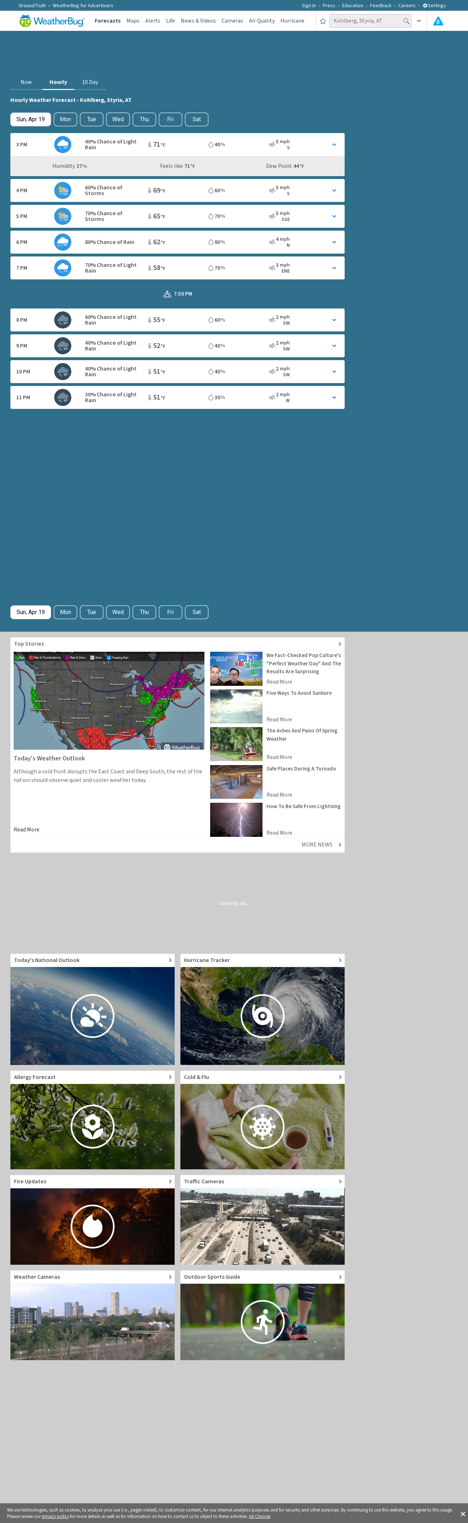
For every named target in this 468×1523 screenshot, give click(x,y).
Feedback (381, 5)
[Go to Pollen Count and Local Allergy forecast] (92, 1120)
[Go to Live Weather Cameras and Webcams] (92, 1315)
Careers (407, 5)
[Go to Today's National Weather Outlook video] (92, 1009)
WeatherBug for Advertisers (83, 5)
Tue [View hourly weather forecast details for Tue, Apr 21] (91, 119)
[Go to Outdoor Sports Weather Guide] (262, 1315)
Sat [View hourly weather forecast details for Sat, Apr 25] (197, 119)
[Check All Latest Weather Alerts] (438, 20)
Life (170, 21)
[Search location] (370, 21)
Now (26, 82)
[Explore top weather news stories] (177, 644)
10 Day (90, 82)
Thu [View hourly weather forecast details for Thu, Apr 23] (144, 119)
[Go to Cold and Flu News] (262, 1120)
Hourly (58, 82)
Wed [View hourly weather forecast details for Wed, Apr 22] (118, 119)
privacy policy (55, 1516)
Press (329, 5)
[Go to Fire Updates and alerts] (92, 1220)
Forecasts (108, 21)
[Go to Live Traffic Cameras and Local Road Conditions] (262, 1220)
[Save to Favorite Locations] (323, 21)
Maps (133, 21)
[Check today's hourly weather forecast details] (30, 119)
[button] (463, 1513)
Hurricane (292, 21)
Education (352, 5)
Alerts (152, 21)
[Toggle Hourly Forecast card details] (177, 144)
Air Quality (262, 21)
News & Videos (198, 21)
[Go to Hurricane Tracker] (262, 1009)
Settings (434, 5)
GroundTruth (32, 5)
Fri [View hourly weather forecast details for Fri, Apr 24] (170, 119)
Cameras (232, 21)
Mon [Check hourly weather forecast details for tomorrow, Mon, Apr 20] (65, 119)
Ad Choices (259, 1516)
